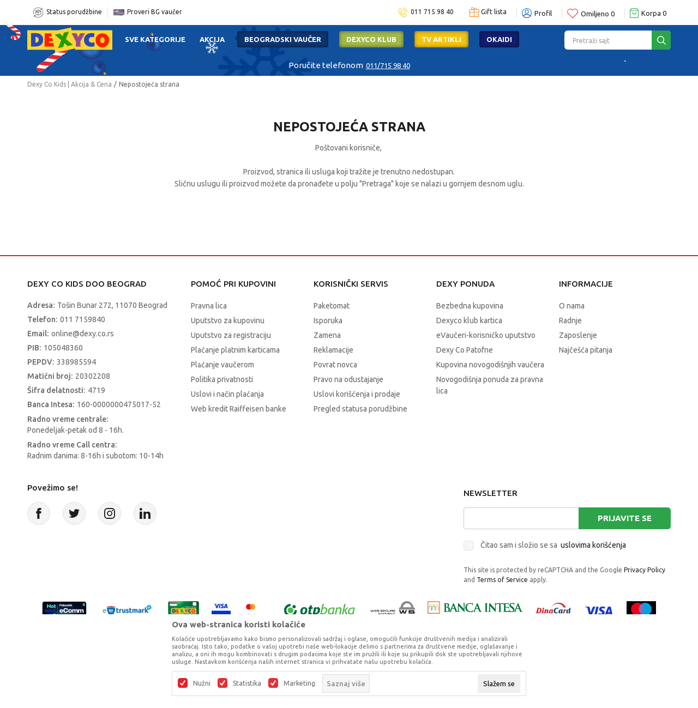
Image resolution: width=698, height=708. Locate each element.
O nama (572, 305)
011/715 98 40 (388, 65)
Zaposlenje (578, 335)
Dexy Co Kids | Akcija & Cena (69, 84)
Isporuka (328, 320)
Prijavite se (625, 518)
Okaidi (499, 39)
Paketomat (332, 305)
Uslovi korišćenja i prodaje (357, 394)
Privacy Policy (644, 569)
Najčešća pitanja (585, 350)
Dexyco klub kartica (469, 320)
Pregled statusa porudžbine (360, 408)
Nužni (201, 683)
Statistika (247, 683)
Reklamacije (333, 350)
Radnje (570, 320)
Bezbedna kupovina (469, 305)
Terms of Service (502, 579)
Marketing (299, 683)
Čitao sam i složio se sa (553, 545)
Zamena (327, 335)
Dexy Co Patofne (464, 350)
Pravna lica (209, 305)
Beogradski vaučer (282, 39)
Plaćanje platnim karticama (235, 350)
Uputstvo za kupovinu (227, 320)
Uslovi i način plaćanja (227, 394)
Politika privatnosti (222, 379)
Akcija (212, 39)
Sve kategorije (155, 39)
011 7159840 (82, 319)
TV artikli (441, 39)
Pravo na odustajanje (348, 379)
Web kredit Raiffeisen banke (238, 408)
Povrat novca (335, 364)
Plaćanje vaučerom (222, 364)
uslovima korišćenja (593, 545)
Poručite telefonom (325, 65)
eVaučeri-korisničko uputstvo (485, 335)
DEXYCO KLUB (371, 39)
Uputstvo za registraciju (231, 335)
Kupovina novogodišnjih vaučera (490, 364)
